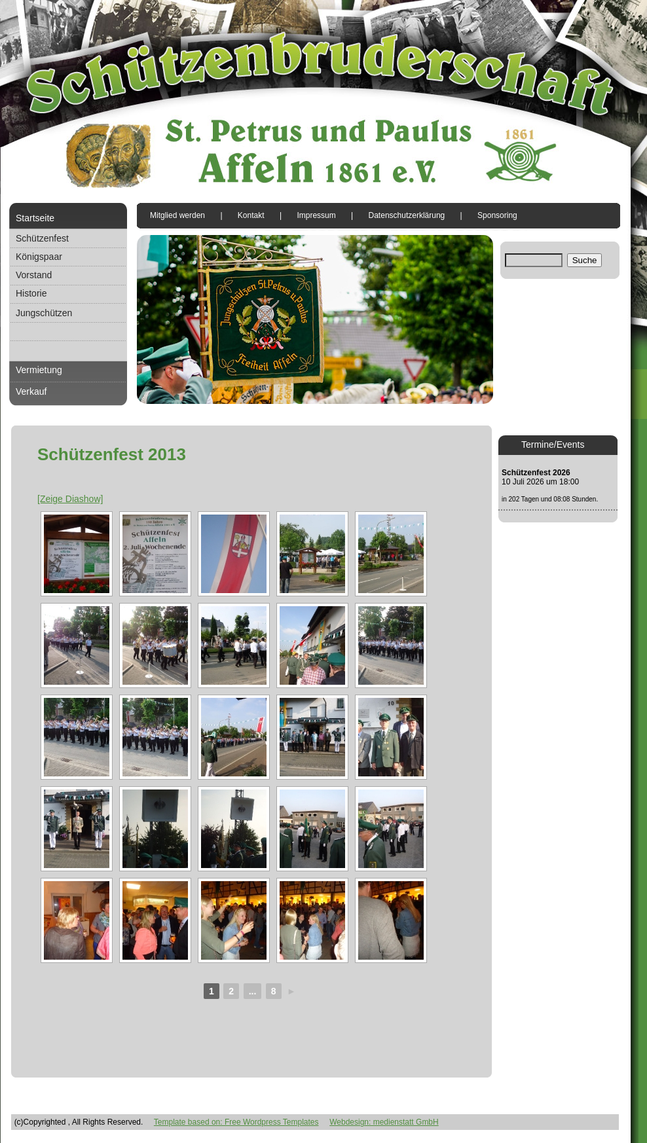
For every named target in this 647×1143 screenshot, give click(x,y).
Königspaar (39, 256)
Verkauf (31, 391)
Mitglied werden (177, 215)
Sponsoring (497, 215)
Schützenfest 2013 (111, 454)
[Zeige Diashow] (70, 499)
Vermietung (39, 370)
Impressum (316, 215)
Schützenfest (42, 238)
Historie (31, 293)
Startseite (35, 218)
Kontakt (251, 215)
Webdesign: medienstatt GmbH (384, 1122)
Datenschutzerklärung (407, 215)
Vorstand (34, 275)
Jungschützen (44, 313)
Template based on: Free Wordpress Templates (236, 1122)
